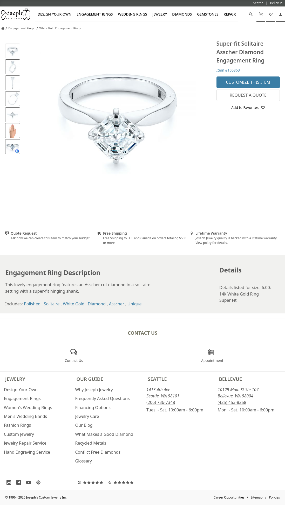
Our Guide (90, 379)
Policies (274, 497)
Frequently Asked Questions (102, 398)
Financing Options (93, 407)
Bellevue (230, 379)
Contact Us (143, 332)
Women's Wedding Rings (28, 407)
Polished (32, 304)
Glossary (83, 461)
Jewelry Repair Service (25, 443)
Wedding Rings (132, 14)
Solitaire (52, 304)
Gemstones (207, 14)
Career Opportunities (229, 497)
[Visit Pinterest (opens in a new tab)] (39, 482)
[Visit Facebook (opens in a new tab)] (20, 482)
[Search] (250, 14)
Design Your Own (54, 14)
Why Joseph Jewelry (94, 389)
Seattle (157, 379)
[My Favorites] (270, 14)
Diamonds (182, 14)
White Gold (73, 304)
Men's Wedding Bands (25, 416)
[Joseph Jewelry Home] (2, 28)
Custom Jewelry (19, 434)
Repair (230, 14)
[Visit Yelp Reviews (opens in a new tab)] (122, 482)
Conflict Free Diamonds (98, 452)
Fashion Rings (17, 425)
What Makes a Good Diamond (104, 434)
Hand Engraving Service (27, 452)
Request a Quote (248, 95)
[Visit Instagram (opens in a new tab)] (10, 482)
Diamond (97, 304)
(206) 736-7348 (160, 402)
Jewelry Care (87, 416)
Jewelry (159, 14)
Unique (134, 304)
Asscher (116, 304)
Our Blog (84, 425)
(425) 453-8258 (232, 402)
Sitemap (257, 497)
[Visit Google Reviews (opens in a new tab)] (92, 482)
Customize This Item (248, 82)
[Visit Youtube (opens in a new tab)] (29, 482)
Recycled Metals (90, 443)
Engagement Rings (95, 14)
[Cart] (260, 14)
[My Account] (280, 14)
